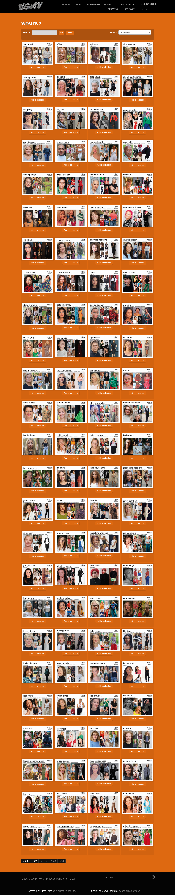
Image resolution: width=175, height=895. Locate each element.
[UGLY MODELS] (31, 5)
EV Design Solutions (129, 891)
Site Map (71, 879)
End (62, 861)
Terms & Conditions (32, 879)
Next (53, 861)
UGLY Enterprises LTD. (64, 891)
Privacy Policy (55, 879)
